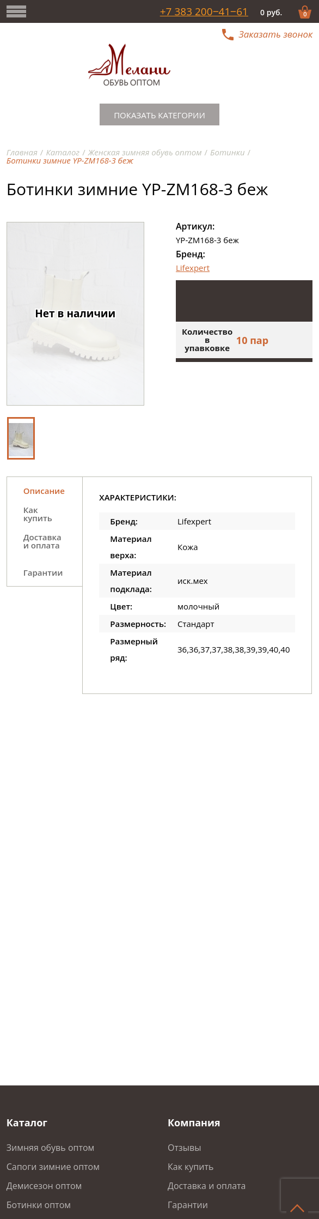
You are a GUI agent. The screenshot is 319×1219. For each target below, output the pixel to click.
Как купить (190, 1167)
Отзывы (184, 1148)
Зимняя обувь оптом (51, 1148)
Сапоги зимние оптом (53, 1167)
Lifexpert (193, 267)
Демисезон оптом (44, 1186)
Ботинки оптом (39, 1205)
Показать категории (159, 115)
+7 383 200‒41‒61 (204, 11)
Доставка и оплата (207, 1186)
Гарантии (188, 1205)
